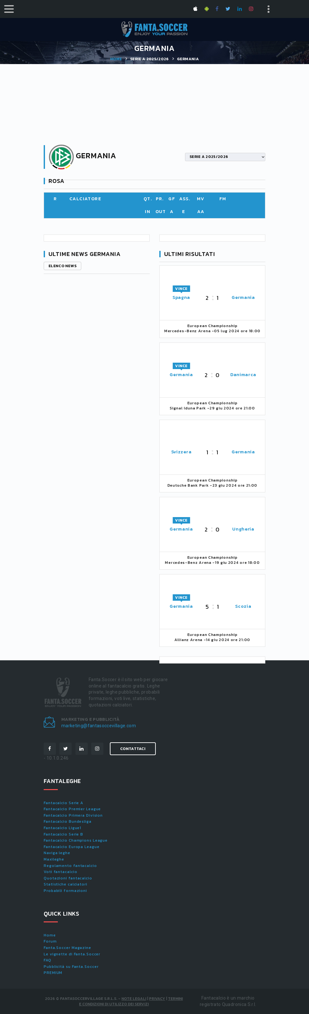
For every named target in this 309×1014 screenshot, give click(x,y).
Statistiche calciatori (65, 884)
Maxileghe (54, 859)
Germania (243, 297)
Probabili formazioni (65, 891)
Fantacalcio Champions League (76, 840)
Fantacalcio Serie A (63, 803)
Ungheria (243, 529)
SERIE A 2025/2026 (149, 59)
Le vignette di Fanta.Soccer (72, 954)
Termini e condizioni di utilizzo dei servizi (131, 1001)
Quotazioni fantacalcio (68, 878)
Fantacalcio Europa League (72, 847)
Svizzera (181, 452)
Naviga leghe (57, 853)
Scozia (243, 606)
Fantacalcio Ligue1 (62, 828)
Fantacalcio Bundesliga (68, 821)
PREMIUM (53, 973)
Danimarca (243, 374)
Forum (50, 941)
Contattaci (133, 749)
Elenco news (62, 266)
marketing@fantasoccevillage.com (98, 725)
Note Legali (133, 999)
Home (116, 59)
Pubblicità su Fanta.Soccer (71, 966)
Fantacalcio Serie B (63, 834)
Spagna (181, 297)
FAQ (47, 960)
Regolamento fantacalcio (70, 866)
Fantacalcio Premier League (72, 809)
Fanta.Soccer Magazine (67, 948)
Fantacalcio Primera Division (73, 815)
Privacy (157, 999)
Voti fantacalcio (60, 872)
